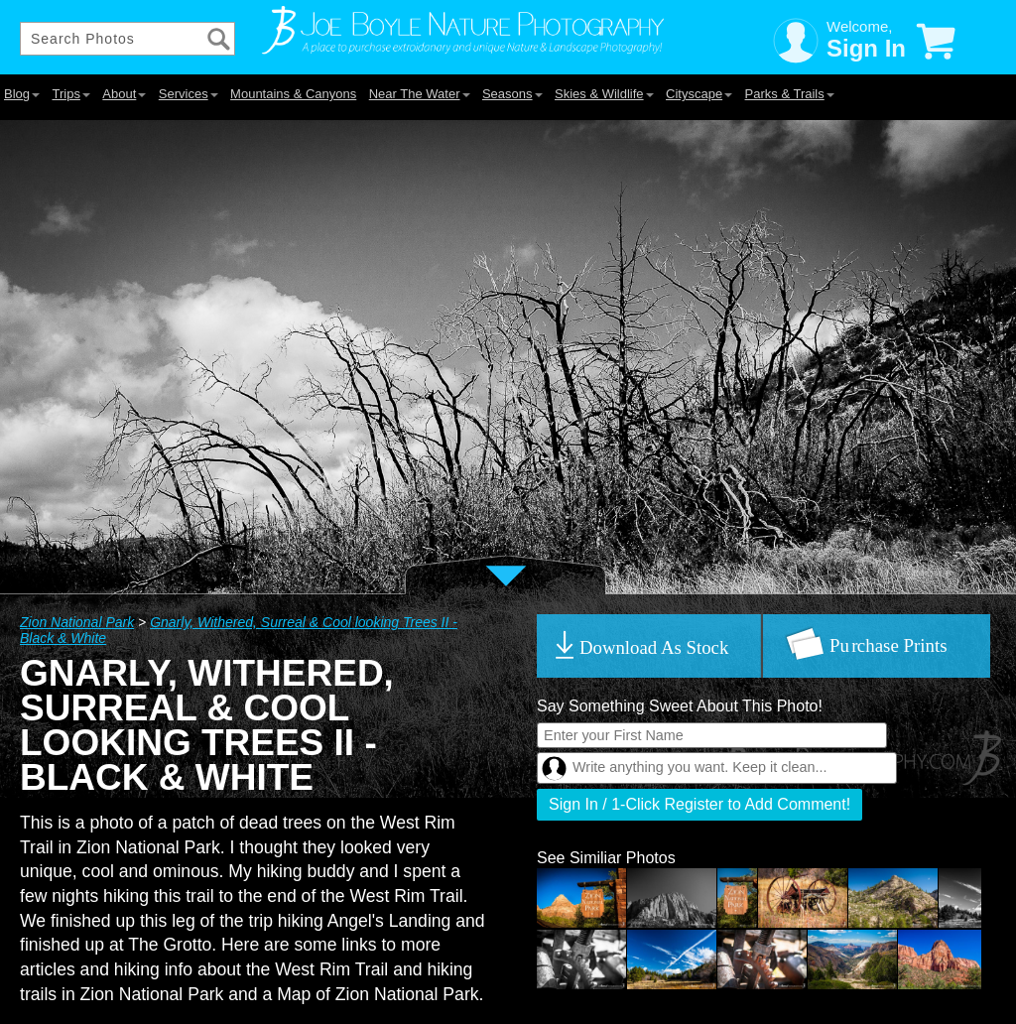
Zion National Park (77, 622)
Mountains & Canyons (293, 93)
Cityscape (699, 93)
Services (188, 93)
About (124, 93)
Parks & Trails (789, 93)
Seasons (512, 93)
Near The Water (419, 93)
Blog (22, 93)
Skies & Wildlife (604, 93)
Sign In (866, 48)
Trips (70, 93)
